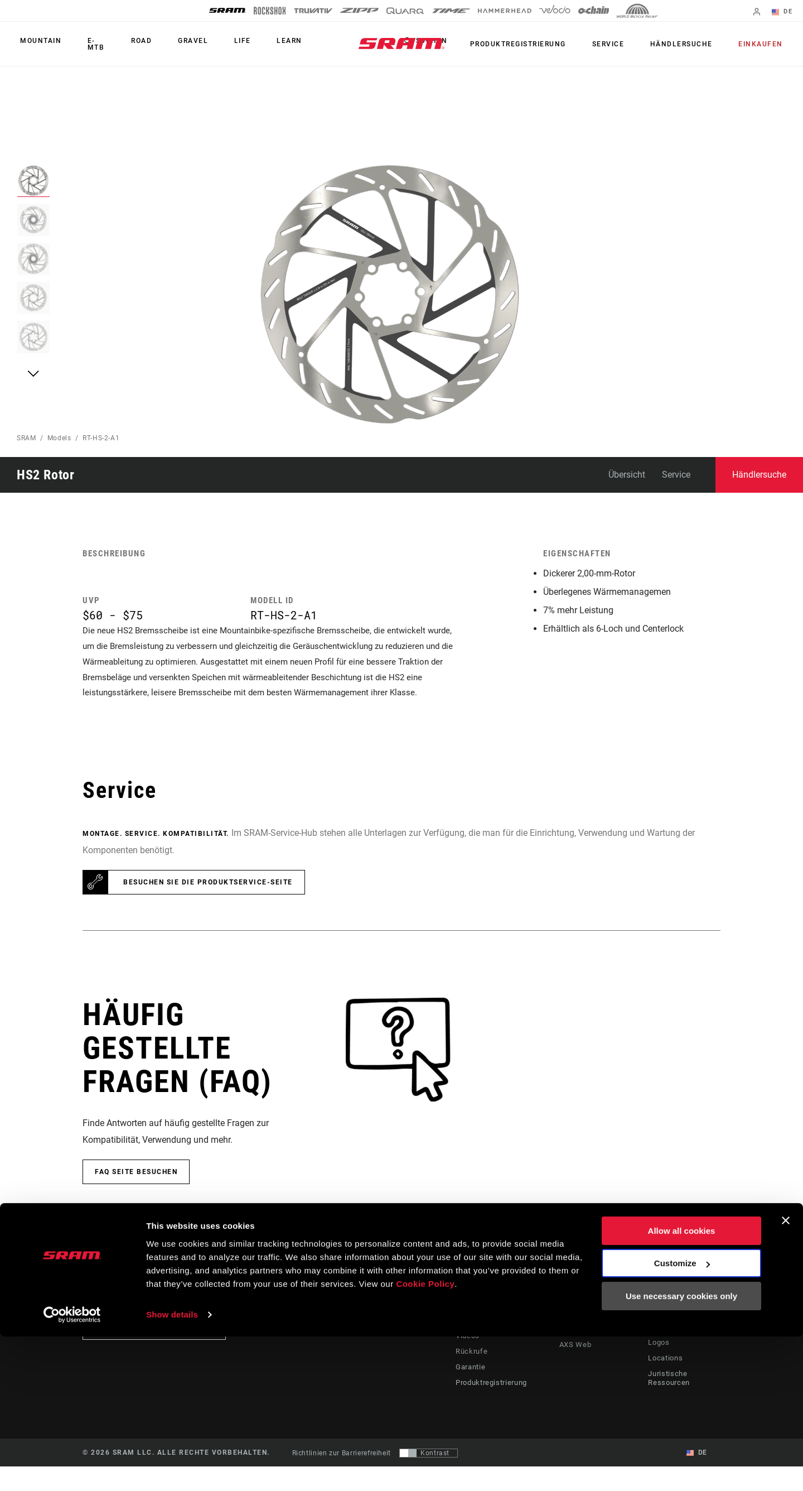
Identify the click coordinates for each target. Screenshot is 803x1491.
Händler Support (479, 1336)
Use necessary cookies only (681, 1450)
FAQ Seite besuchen (136, 1196)
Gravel (176, 44)
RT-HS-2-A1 (101, 438)
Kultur (422, 1336)
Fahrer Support (477, 1320)
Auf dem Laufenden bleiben (154, 1352)
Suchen (460, 44)
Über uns (663, 1320)
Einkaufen (764, 44)
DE (786, 12)
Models (59, 438)
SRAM (26, 438)
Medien (661, 1336)
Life (218, 44)
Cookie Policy (425, 1438)
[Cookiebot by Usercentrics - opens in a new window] (72, 1469)
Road (131, 44)
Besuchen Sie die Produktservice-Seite (208, 907)
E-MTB (89, 44)
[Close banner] (786, 1375)
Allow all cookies (681, 1385)
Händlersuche (692, 44)
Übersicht (626, 474)
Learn (258, 44)
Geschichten (432, 1320)
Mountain (37, 44)
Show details (172, 1469)
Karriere (662, 1351)
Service (625, 44)
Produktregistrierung (543, 44)
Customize (682, 1417)
